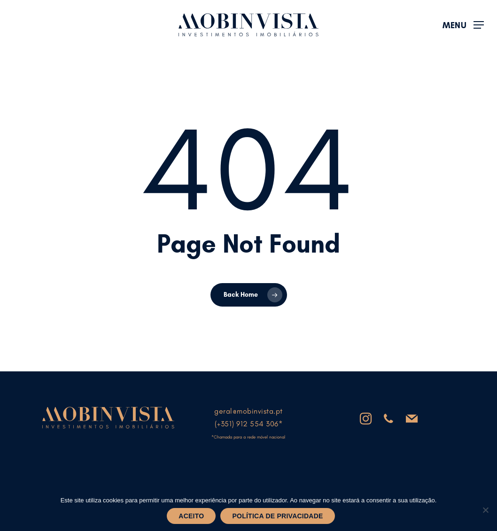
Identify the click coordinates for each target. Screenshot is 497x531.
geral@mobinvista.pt (248, 411)
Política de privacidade (277, 516)
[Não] (485, 510)
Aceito (191, 516)
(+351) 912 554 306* (249, 423)
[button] (463, 25)
